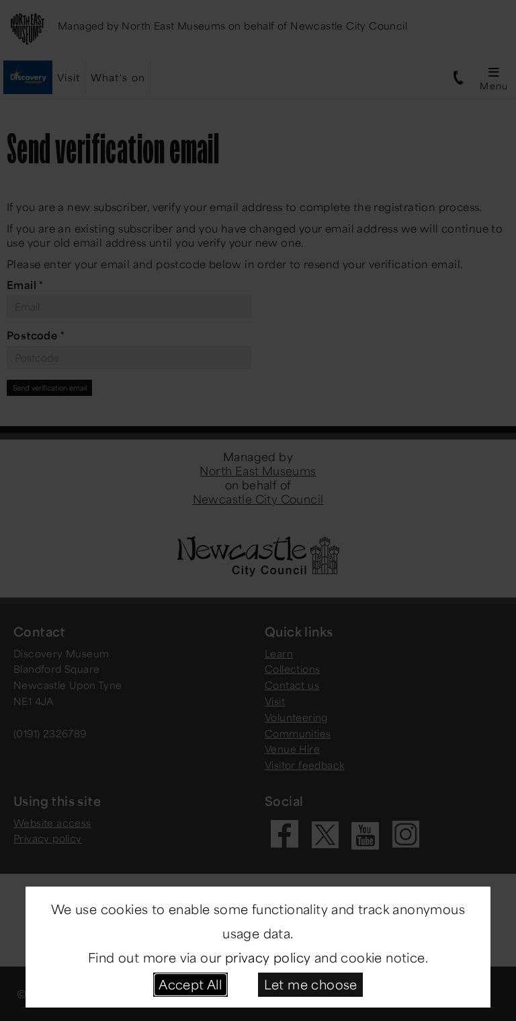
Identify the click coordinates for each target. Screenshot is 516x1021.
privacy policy (268, 957)
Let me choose (310, 984)
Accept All (190, 984)
